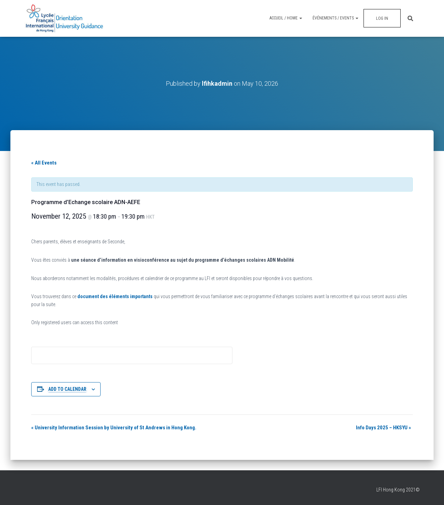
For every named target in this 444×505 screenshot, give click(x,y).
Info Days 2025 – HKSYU (383, 427)
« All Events (44, 163)
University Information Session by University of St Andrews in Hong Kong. (113, 427)
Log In (382, 18)
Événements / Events (335, 18)
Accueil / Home (286, 18)
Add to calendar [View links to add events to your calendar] (67, 389)
